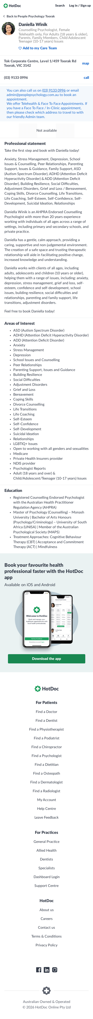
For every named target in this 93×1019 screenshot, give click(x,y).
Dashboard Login (47, 877)
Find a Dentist (46, 720)
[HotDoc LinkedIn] (47, 970)
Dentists (46, 859)
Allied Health (46, 850)
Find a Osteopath (46, 773)
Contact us (46, 927)
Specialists (46, 868)
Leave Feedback (46, 817)
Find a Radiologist (46, 791)
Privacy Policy (46, 945)
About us (47, 910)
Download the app (46, 659)
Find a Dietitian (47, 764)
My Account (46, 800)
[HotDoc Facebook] (39, 970)
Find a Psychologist (47, 756)
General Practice (46, 842)
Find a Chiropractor (46, 747)
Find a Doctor (46, 712)
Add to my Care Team (37, 48)
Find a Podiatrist (46, 738)
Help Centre (46, 808)
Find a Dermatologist (46, 782)
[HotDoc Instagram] (55, 970)
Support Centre (46, 886)
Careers (47, 919)
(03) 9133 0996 (54, 90)
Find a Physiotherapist (46, 729)
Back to (29, 16)
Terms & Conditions (46, 936)
